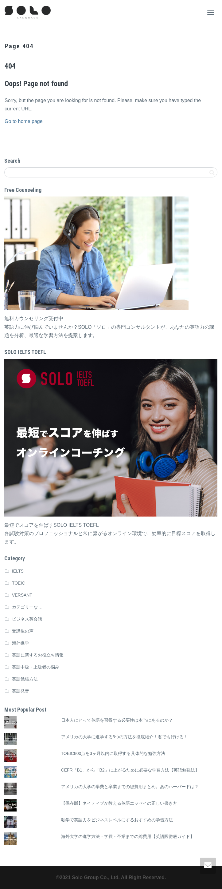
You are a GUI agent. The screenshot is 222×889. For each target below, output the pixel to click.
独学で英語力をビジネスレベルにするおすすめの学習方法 (117, 819)
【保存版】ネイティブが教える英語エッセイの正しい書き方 (119, 803)
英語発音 (20, 691)
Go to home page (24, 121)
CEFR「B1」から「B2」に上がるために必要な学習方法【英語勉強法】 (130, 770)
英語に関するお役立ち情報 (38, 655)
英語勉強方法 (25, 679)
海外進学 (20, 643)
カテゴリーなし (27, 607)
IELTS (18, 571)
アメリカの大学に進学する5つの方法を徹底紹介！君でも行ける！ (124, 736)
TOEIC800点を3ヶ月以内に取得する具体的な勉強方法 (113, 753)
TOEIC (18, 583)
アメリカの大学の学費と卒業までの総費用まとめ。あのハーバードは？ (130, 786)
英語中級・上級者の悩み (35, 667)
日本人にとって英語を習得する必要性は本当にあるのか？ (117, 720)
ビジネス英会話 (27, 619)
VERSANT (22, 595)
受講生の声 (22, 631)
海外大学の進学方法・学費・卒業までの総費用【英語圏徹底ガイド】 (127, 836)
